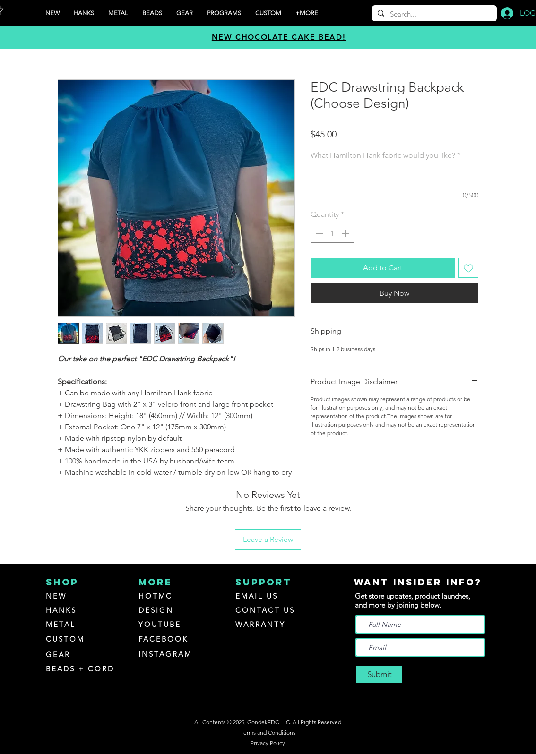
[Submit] (379, 674)
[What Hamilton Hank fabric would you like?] (394, 176)
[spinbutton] (332, 233)
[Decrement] (318, 233)
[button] (224, 13)
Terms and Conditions (268, 732)
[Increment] (346, 233)
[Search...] (433, 14)
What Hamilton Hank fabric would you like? (385, 155)
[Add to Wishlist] (468, 268)
